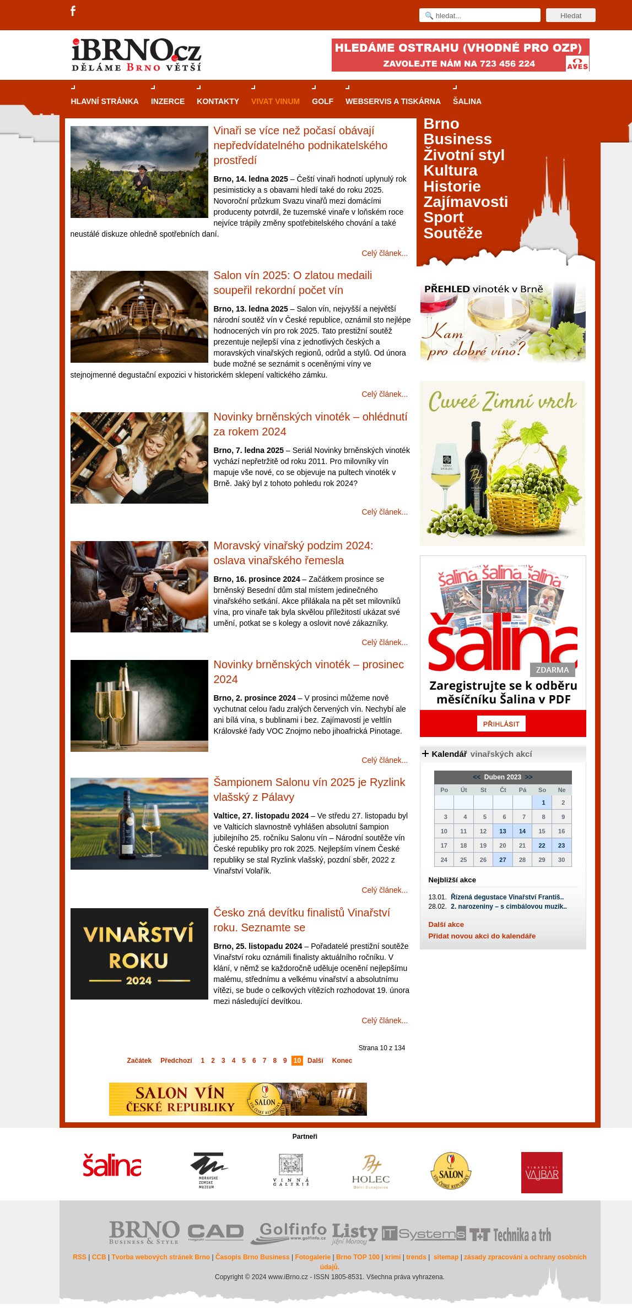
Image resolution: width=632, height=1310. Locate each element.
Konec (342, 1061)
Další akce (446, 924)
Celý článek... (384, 253)
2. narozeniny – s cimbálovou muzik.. (509, 906)
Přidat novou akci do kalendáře (482, 936)
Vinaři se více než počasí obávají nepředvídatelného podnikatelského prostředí (301, 145)
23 (561, 845)
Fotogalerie (313, 1257)
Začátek (139, 1061)
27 (502, 859)
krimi (393, 1257)
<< (477, 777)
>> (528, 777)
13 (502, 831)
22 (541, 845)
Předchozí (176, 1061)
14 (522, 831)
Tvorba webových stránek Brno (160, 1257)
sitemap (446, 1257)
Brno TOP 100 (358, 1257)
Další (315, 1061)
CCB (99, 1257)
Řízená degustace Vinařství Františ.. (507, 897)
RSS (80, 1257)
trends (416, 1257)
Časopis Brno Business (252, 1257)
